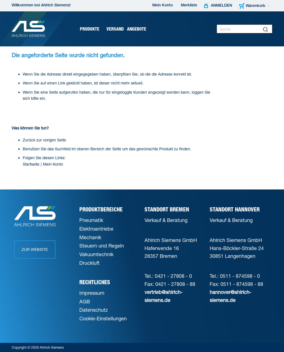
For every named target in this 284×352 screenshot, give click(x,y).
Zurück (29, 140)
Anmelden (221, 6)
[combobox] (244, 28)
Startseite (31, 164)
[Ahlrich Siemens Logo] (28, 29)
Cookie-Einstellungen (103, 318)
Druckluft (89, 263)
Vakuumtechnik (96, 254)
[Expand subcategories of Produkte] (101, 29)
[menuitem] (91, 29)
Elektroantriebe (96, 229)
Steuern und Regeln (101, 246)
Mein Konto (162, 6)
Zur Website (35, 249)
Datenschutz (93, 310)
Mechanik (90, 237)
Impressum (91, 293)
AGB (84, 301)
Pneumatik (91, 220)
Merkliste (189, 6)
